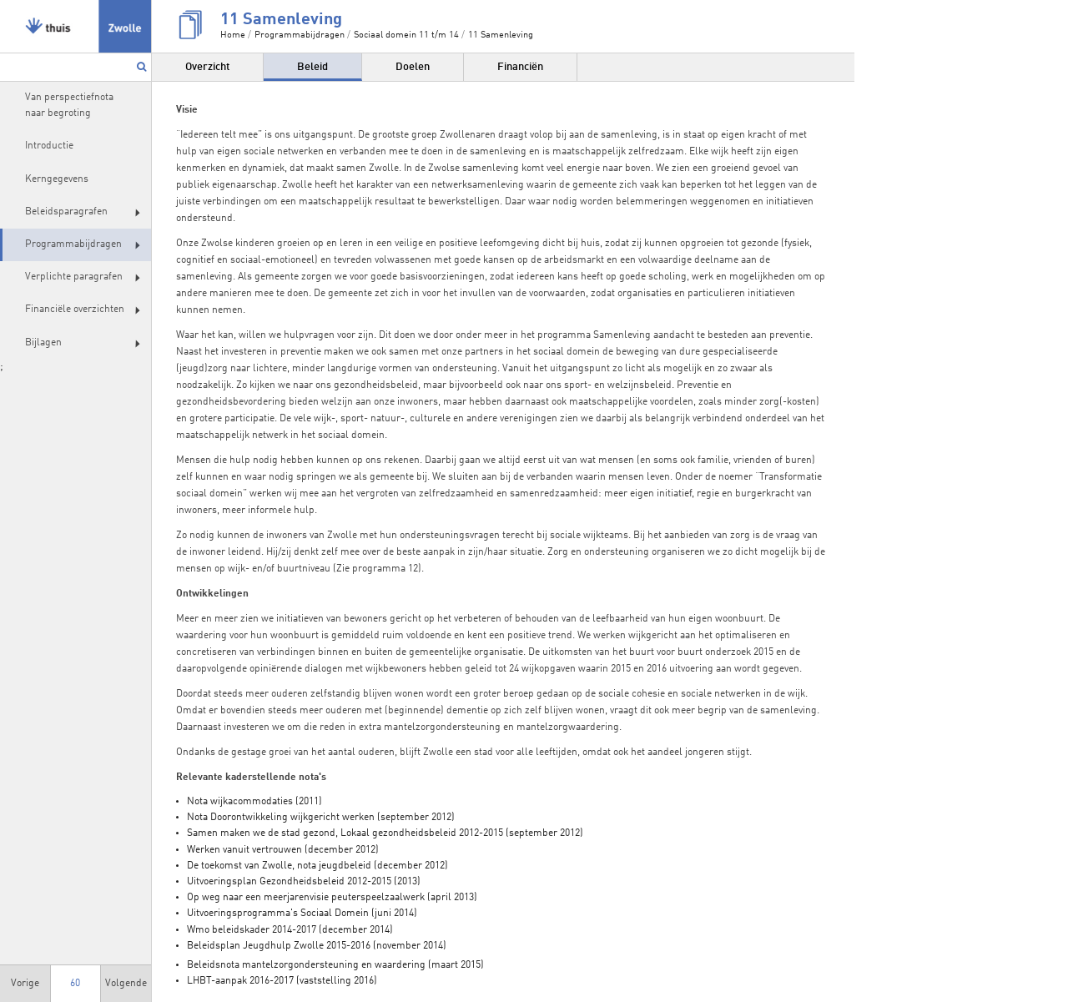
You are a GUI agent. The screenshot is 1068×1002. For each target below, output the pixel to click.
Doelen (412, 67)
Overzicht (207, 67)
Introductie (49, 146)
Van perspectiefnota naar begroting (69, 105)
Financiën (520, 67)
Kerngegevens (56, 179)
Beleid (312, 67)
